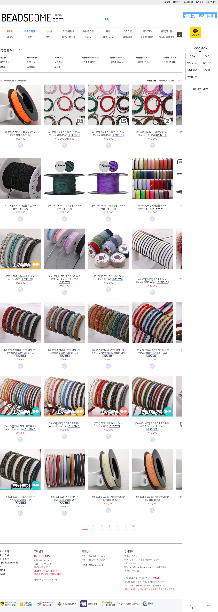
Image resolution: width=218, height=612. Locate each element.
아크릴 (10, 37)
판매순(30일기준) (166, 81)
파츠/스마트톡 (68, 37)
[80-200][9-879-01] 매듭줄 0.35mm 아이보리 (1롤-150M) (108, 498)
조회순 (180, 81)
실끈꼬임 (5, 62)
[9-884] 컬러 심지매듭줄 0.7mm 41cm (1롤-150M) (152, 207)
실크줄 (58, 62)
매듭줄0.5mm (117, 58)
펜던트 (49, 37)
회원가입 (176, 2)
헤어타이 (59, 58)
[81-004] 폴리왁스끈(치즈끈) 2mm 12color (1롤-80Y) (152, 133)
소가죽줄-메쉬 (116, 62)
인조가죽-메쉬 (170, 62)
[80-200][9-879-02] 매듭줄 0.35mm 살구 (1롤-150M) (152, 498)
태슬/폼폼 (127, 37)
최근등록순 (151, 81)
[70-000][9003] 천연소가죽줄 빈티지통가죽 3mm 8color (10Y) (152, 424)
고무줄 (57, 67)
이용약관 (4, 559)
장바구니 (211, 2)
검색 (106, 19)
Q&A (192, 56)
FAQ (207, 56)
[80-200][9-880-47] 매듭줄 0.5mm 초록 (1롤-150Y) (64, 207)
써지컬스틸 (88, 31)
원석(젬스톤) (167, 31)
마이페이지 (188, 2)
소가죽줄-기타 (143, 62)
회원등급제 (192, 63)
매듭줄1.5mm (171, 58)
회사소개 (4, 551)
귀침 (108, 31)
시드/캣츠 (147, 31)
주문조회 (199, 2)
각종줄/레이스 (147, 37)
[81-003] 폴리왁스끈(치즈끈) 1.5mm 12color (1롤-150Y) (108, 133)
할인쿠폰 (207, 63)
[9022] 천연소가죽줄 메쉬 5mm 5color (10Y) (108, 424)
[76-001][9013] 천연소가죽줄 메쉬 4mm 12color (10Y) (64, 424)
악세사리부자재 (166, 37)
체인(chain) (108, 37)
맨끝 (133, 526)
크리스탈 (127, 31)
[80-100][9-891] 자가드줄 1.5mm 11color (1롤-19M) (108, 277)
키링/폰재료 (68, 31)
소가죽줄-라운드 (90, 62)
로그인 (167, 2)
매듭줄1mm (143, 58)
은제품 (88, 37)
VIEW (155, 578)
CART (207, 70)
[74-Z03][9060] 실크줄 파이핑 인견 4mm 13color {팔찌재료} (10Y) (152, 351)
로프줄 (4, 67)
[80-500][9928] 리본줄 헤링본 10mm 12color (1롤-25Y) (64, 498)
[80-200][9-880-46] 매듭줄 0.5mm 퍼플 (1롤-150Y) (108, 207)
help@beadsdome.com (141, 567)
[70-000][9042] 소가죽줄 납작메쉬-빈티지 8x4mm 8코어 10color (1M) (108, 351)
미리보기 (64, 145)
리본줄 (4, 58)
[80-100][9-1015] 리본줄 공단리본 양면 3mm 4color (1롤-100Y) (64, 277)
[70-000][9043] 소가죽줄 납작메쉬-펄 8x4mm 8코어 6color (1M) (64, 351)
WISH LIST (192, 77)
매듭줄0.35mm (90, 58)
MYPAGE (192, 70)
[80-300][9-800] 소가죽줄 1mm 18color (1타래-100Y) (151, 280)
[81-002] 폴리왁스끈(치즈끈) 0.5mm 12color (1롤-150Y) (64, 133)
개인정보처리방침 (9, 563)
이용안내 (4, 555)
